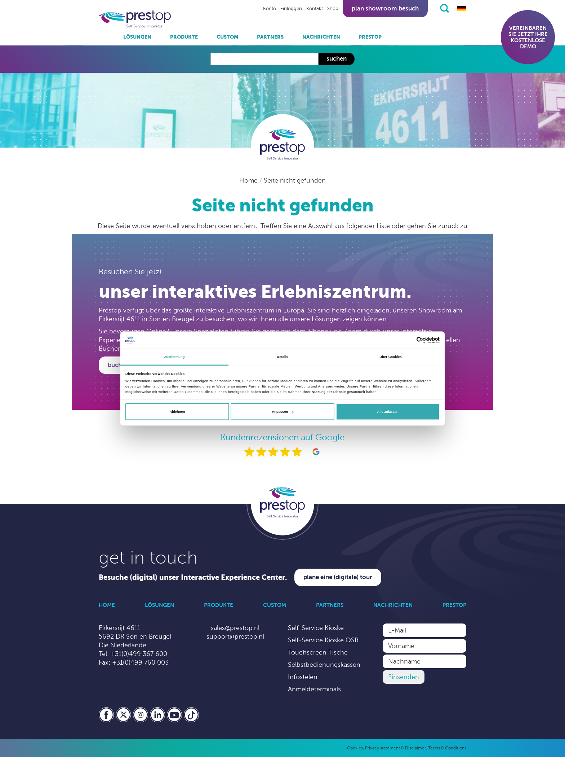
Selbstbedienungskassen (324, 664)
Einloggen (291, 8)
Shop (332, 8)
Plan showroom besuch (385, 8)
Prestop (370, 37)
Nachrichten (321, 37)
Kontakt (314, 8)
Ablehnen (177, 411)
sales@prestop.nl (235, 627)
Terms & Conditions (447, 748)
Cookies (355, 748)
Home (249, 180)
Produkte (184, 37)
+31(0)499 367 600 (139, 653)
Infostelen (302, 677)
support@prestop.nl (235, 636)
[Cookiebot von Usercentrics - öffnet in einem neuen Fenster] (408, 340)
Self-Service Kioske (316, 627)
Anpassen (283, 411)
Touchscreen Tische (318, 652)
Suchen (336, 58)
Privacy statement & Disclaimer (395, 748)
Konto (269, 8)
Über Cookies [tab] (390, 357)
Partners (270, 37)
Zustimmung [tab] (174, 357)
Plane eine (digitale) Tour (337, 577)
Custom (228, 37)
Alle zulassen (388, 411)
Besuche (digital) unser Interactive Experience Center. (193, 577)
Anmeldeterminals (314, 689)
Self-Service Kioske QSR (323, 640)
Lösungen (137, 37)
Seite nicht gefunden (295, 180)
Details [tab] (282, 357)
